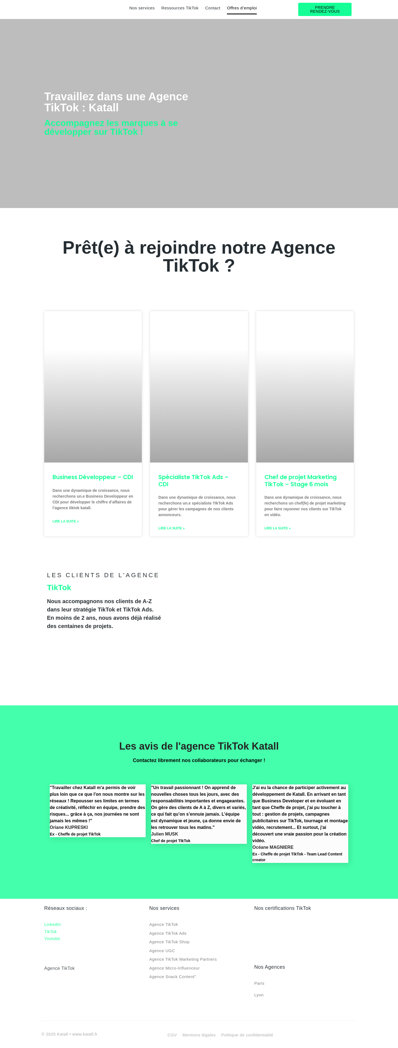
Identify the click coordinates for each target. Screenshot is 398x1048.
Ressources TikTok (179, 8)
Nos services (142, 8)
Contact (212, 8)
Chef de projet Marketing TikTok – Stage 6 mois (301, 480)
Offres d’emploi (242, 8)
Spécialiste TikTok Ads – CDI (193, 480)
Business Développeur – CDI (93, 477)
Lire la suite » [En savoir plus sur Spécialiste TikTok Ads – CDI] (171, 528)
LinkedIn (52, 924)
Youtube (52, 938)
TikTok (50, 931)
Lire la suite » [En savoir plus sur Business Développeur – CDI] (66, 521)
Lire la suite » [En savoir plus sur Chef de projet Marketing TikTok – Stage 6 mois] (278, 528)
